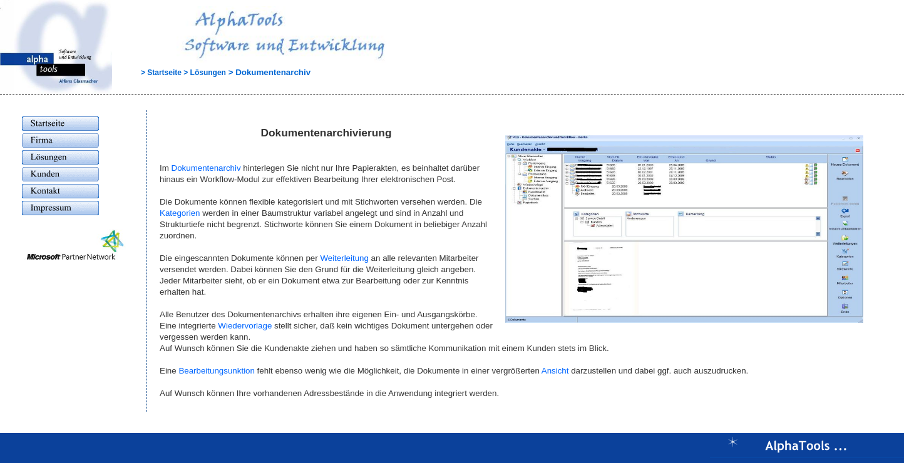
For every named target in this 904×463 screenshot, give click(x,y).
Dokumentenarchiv (206, 168)
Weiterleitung (344, 258)
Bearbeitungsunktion (216, 370)
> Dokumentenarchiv (268, 72)
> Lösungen (204, 72)
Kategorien (180, 213)
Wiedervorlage (245, 325)
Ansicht (555, 370)
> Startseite (148, 72)
